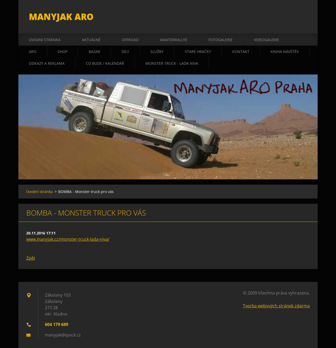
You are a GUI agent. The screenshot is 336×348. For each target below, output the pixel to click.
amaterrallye (173, 39)
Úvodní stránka (45, 39)
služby (157, 51)
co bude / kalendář (105, 63)
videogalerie (266, 39)
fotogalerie (220, 39)
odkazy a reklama (47, 63)
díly (125, 51)
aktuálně (91, 39)
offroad (130, 39)
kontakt (240, 51)
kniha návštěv (285, 51)
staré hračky (198, 51)
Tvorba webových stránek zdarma (276, 306)
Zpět (30, 258)
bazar (94, 51)
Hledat (304, 15)
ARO (32, 51)
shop (62, 51)
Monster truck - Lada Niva (171, 63)
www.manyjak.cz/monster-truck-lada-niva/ (67, 239)
